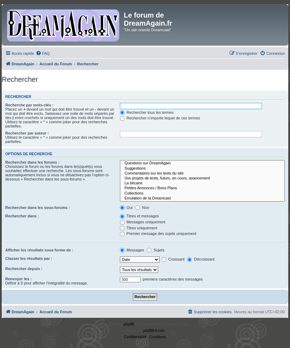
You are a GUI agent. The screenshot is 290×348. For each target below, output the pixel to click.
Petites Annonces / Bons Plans (202, 188)
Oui (126, 207)
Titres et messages (139, 216)
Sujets (155, 250)
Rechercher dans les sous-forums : (37, 207)
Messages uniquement (143, 222)
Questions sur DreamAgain (202, 163)
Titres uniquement (138, 228)
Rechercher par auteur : (27, 133)
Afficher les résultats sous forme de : (39, 250)
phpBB (129, 324)
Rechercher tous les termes (147, 112)
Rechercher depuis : (23, 269)
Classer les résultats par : (28, 258)
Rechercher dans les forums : (32, 162)
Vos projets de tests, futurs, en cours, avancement (202, 178)
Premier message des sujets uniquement (158, 233)
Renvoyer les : (18, 279)
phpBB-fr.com (154, 331)
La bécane (202, 183)
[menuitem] (43, 53)
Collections (202, 193)
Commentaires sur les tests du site (202, 173)
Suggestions (202, 168)
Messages (132, 250)
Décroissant (200, 259)
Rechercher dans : (22, 216)
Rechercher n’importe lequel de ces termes (160, 118)
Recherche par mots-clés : (29, 105)
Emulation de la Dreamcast (202, 198)
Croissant (173, 259)
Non (142, 207)
